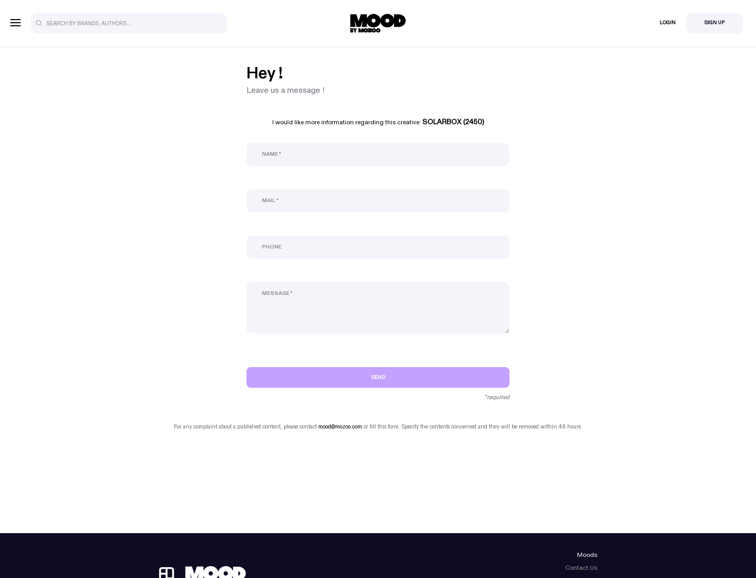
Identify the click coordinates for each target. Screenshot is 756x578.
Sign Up (714, 22)
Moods (587, 555)
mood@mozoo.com (340, 427)
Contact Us (581, 568)
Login (668, 22)
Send (378, 377)
